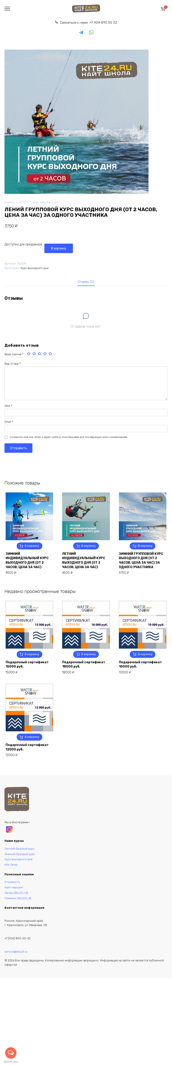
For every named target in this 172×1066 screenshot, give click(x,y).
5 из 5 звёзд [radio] (50, 354)
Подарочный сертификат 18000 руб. (83, 664)
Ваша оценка (14, 354)
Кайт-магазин (14, 887)
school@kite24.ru (16, 951)
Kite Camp (11, 864)
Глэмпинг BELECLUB (18, 898)
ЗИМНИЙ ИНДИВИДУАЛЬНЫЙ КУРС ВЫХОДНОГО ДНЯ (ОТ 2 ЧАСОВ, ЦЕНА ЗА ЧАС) (27, 560)
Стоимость (12, 882)
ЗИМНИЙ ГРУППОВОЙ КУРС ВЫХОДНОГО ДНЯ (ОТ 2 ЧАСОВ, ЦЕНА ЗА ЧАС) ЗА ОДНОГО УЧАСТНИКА (141, 560)
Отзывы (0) (86, 282)
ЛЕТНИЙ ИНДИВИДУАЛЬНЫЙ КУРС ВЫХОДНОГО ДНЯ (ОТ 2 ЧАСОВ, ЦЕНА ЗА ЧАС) (83, 560)
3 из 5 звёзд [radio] (40, 354)
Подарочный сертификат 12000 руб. (27, 747)
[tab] (86, 281)
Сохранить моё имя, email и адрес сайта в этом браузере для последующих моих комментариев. (69, 437)
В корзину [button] (32, 545)
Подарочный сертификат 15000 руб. (27, 664)
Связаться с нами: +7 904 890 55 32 (88, 23)
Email (9, 421)
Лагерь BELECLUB (16, 892)
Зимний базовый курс (20, 854)
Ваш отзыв (13, 363)
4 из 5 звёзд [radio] (45, 354)
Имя (8, 405)
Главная (9, 202)
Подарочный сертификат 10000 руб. (140, 664)
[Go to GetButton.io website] (11, 1061)
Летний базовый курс (19, 848)
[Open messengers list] (10, 1053)
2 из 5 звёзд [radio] (34, 354)
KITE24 (24, 202)
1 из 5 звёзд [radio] (29, 354)
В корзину (58, 248)
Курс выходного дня (45, 202)
